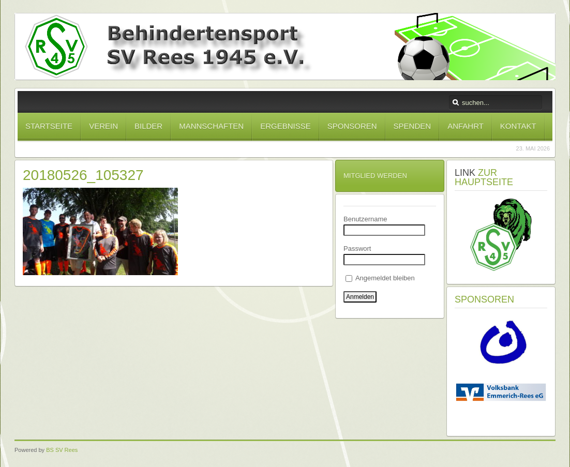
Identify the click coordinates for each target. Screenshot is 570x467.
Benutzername (365, 219)
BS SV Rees (62, 450)
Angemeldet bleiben (380, 278)
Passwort (357, 248)
